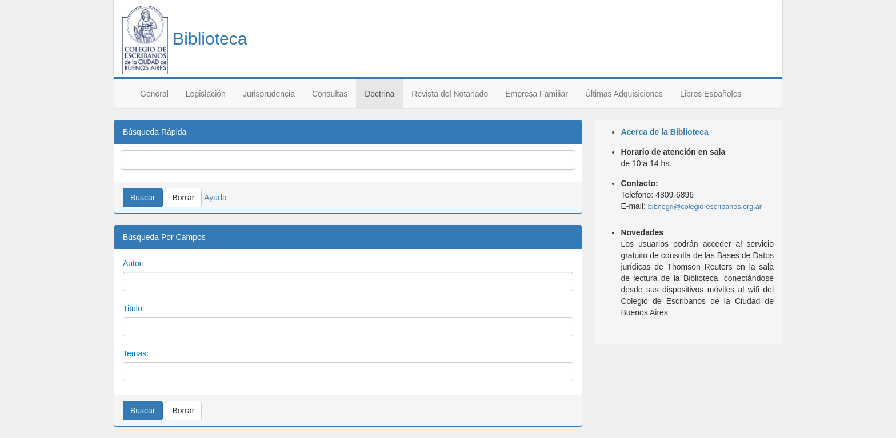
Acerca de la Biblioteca (664, 131)
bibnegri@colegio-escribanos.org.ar (705, 207)
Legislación (206, 93)
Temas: (136, 353)
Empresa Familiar (536, 93)
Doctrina (379, 93)
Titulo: (134, 308)
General (154, 93)
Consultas (329, 93)
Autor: (133, 263)
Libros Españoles (710, 93)
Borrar (183, 197)
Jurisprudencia (269, 93)
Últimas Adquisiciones (624, 93)
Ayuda (215, 197)
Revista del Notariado (449, 93)
